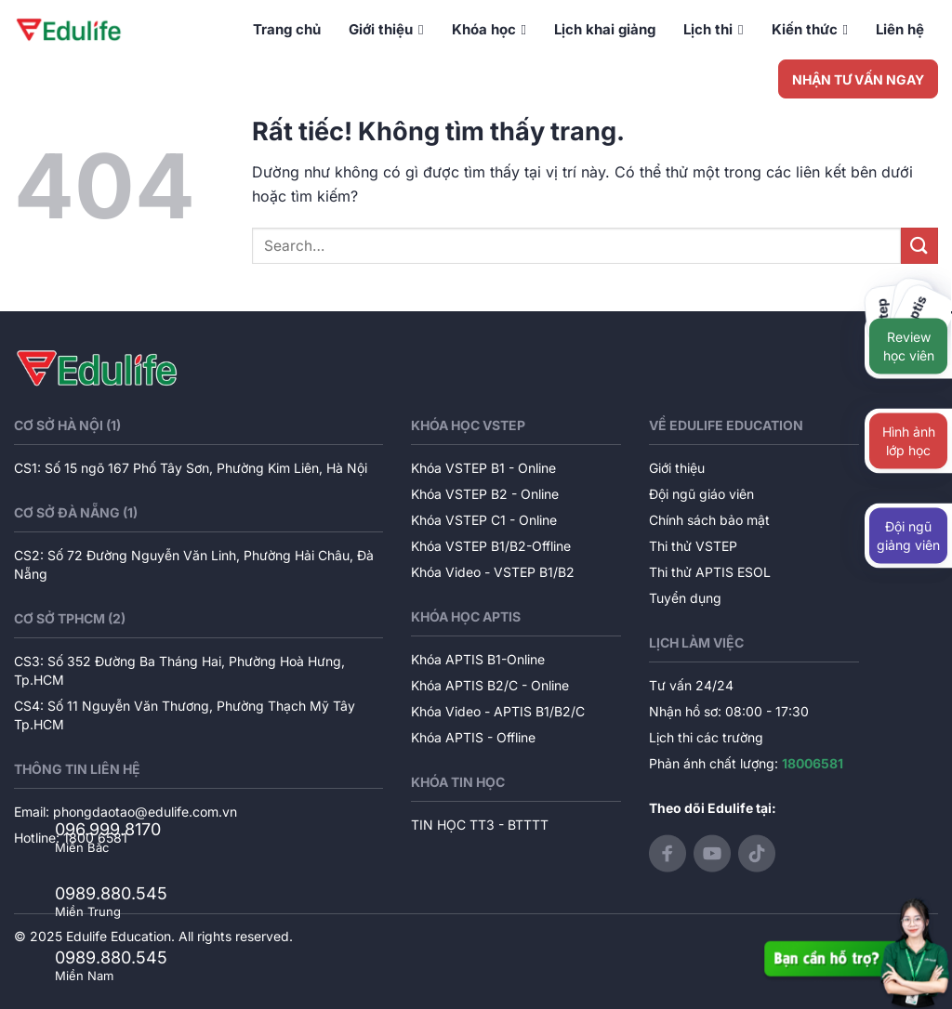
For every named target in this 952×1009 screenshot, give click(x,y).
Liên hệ (900, 29)
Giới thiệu (386, 29)
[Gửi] (919, 246)
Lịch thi (713, 29)
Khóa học (489, 29)
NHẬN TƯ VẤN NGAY (858, 79)
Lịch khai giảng (604, 29)
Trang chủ (287, 29)
